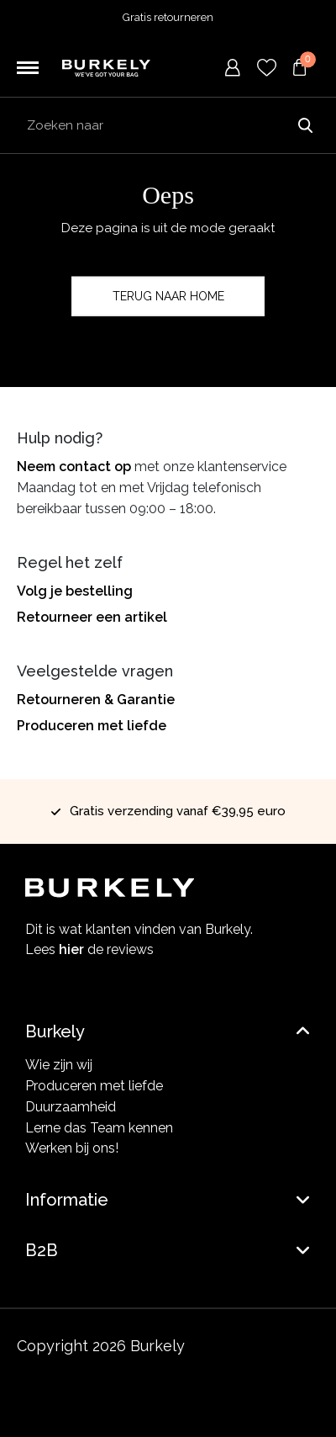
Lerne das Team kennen (99, 1128)
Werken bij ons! (71, 1148)
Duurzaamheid (70, 1107)
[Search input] (168, 125)
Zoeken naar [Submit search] (305, 125)
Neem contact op (74, 467)
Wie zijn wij (58, 1065)
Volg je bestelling (75, 591)
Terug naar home (168, 296)
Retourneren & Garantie (96, 700)
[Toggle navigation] (28, 68)
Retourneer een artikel (92, 617)
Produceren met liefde (91, 726)
